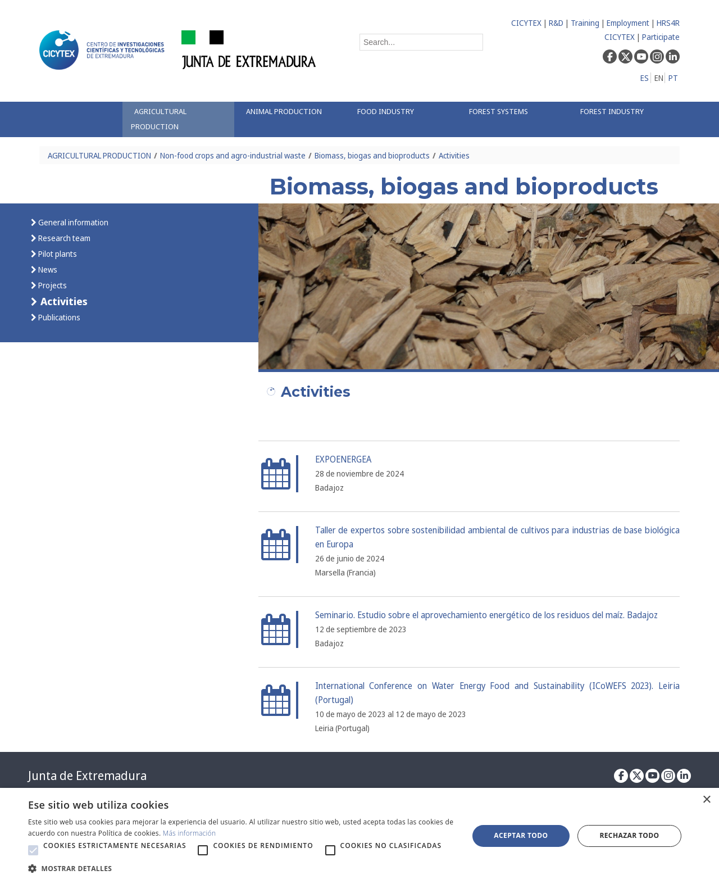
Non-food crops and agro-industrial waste (233, 155)
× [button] (706, 800)
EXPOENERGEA (343, 459)
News (47, 269)
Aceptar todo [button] (521, 835)
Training (585, 22)
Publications (58, 317)
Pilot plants (57, 253)
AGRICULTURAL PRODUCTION (99, 155)
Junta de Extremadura (87, 775)
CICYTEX (526, 22)
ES (644, 77)
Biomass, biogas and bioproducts (372, 155)
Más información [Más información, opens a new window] (189, 833)
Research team (63, 238)
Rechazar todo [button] (629, 835)
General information (72, 222)
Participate (661, 36)
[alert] (359, 836)
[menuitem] (178, 119)
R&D (556, 22)
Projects (52, 285)
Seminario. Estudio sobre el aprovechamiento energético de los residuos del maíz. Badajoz (486, 615)
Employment (628, 22)
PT (673, 77)
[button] (33, 850)
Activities (454, 155)
